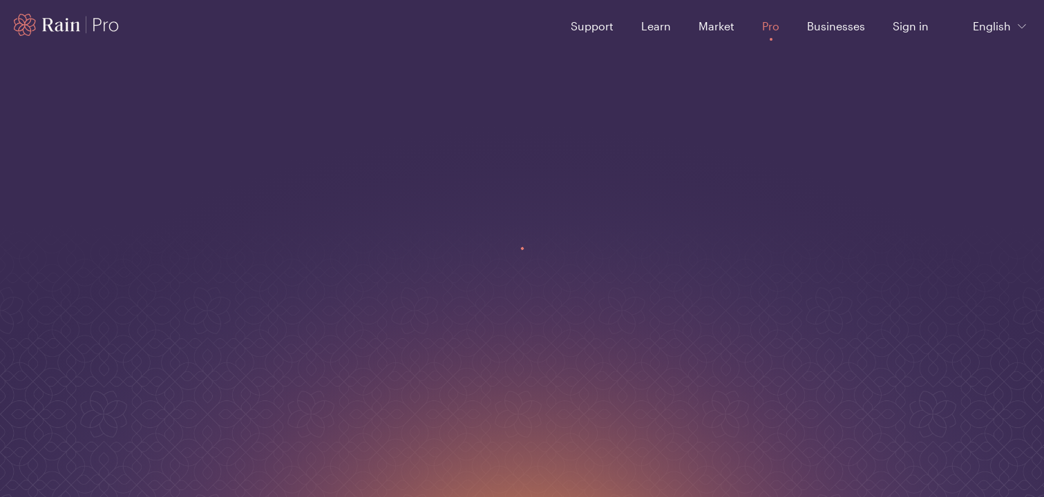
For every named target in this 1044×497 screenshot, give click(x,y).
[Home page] (67, 25)
